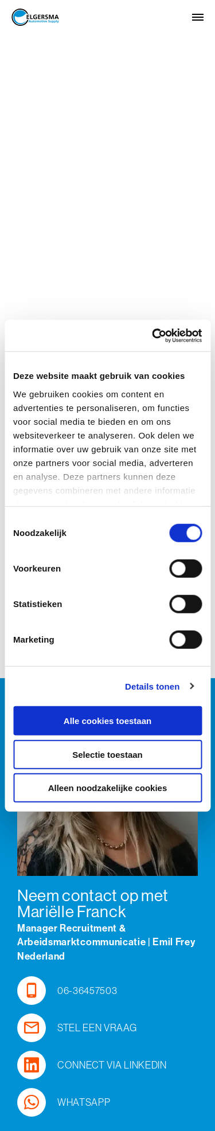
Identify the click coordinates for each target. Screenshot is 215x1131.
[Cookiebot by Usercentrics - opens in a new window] (153, 335)
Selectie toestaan (107, 754)
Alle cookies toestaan (107, 721)
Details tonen (152, 686)
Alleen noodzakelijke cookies (107, 788)
